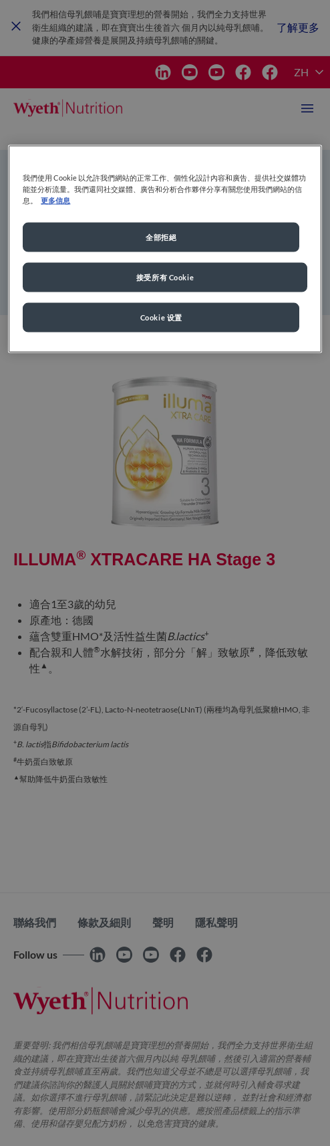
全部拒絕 (161, 237)
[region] (164, 249)
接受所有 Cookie (165, 277)
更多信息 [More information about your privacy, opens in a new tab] (55, 200)
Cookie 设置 (161, 317)
